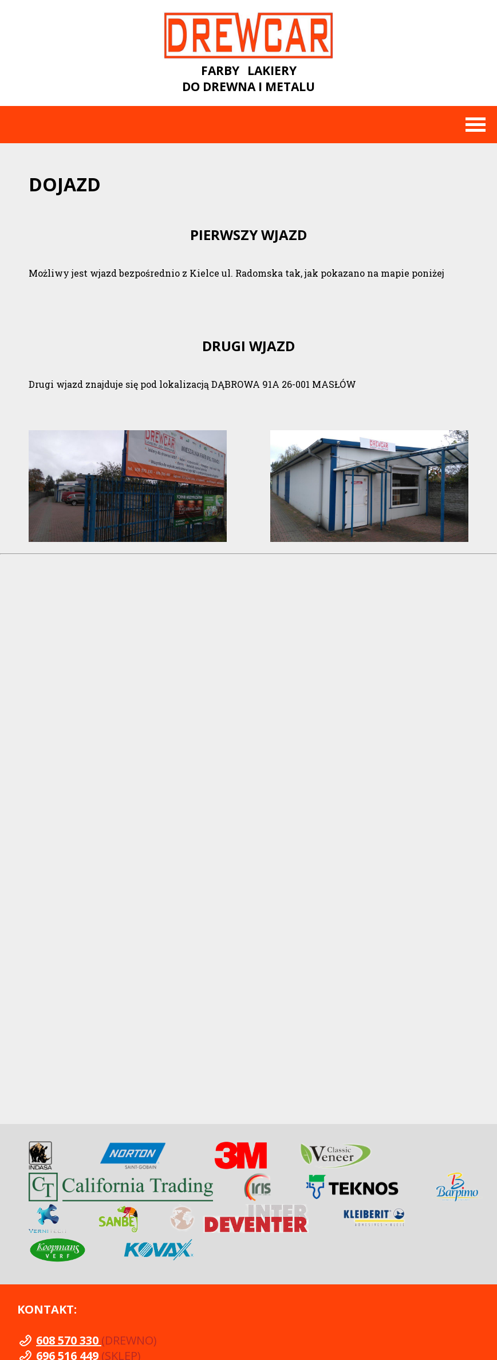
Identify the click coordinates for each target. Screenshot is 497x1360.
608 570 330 (68, 1340)
